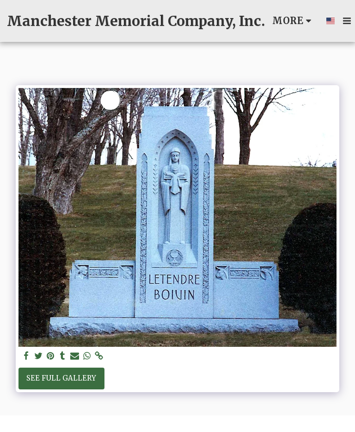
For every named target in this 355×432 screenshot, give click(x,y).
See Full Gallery (61, 378)
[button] (347, 20)
